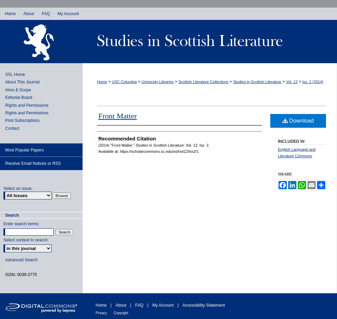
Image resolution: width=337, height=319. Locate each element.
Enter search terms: (21, 223)
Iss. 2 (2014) (312, 82)
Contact (12, 128)
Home (102, 82)
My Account (163, 305)
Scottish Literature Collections (203, 82)
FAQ (139, 305)
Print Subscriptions (22, 120)
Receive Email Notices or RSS (33, 163)
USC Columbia (124, 82)
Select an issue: (18, 188)
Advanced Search (21, 260)
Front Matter (117, 116)
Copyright (120, 313)
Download (298, 121)
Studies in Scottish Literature (210, 41)
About (121, 305)
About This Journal (22, 82)
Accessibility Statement (204, 305)
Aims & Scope (18, 90)
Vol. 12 (292, 82)
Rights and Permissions (26, 105)
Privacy (101, 313)
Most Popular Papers (24, 150)
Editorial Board (18, 97)
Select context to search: (25, 240)
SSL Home (15, 74)
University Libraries (158, 82)
